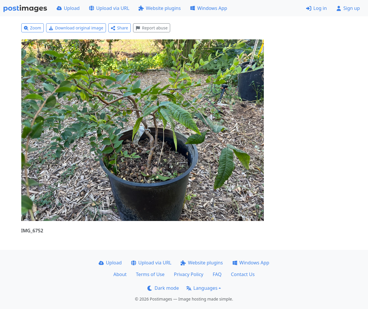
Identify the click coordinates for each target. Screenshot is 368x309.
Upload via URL (109, 8)
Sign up (348, 8)
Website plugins (160, 8)
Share (119, 28)
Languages (201, 288)
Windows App (208, 8)
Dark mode (163, 288)
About (119, 274)
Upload (68, 8)
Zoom (32, 28)
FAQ (217, 274)
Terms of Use (150, 274)
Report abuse (152, 28)
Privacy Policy (188, 274)
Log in (316, 8)
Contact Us (242, 274)
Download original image (76, 28)
